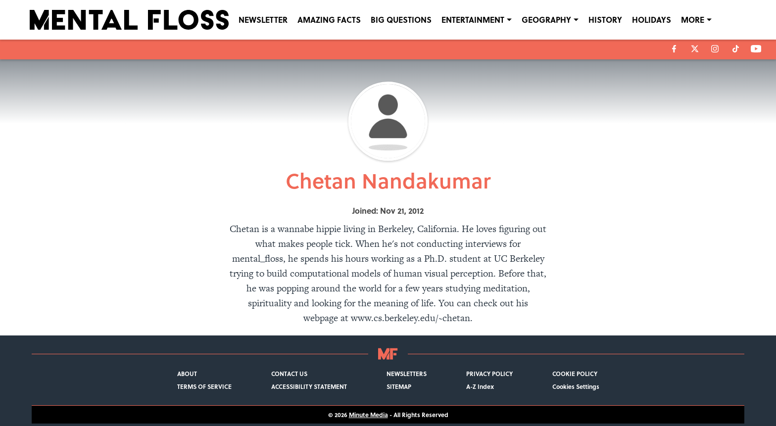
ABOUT (187, 374)
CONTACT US (289, 374)
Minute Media (368, 415)
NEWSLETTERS (407, 374)
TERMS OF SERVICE (204, 386)
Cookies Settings (575, 386)
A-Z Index (480, 386)
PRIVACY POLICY (489, 374)
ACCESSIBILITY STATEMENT (309, 386)
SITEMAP (399, 386)
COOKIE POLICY (574, 374)
